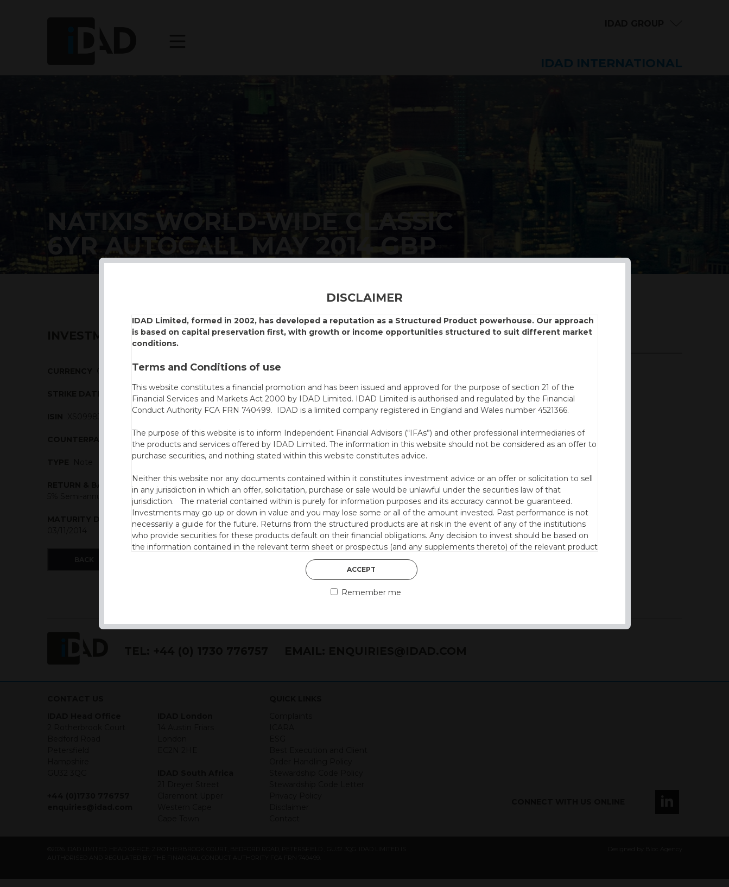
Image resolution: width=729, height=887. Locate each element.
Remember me (366, 592)
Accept (361, 569)
